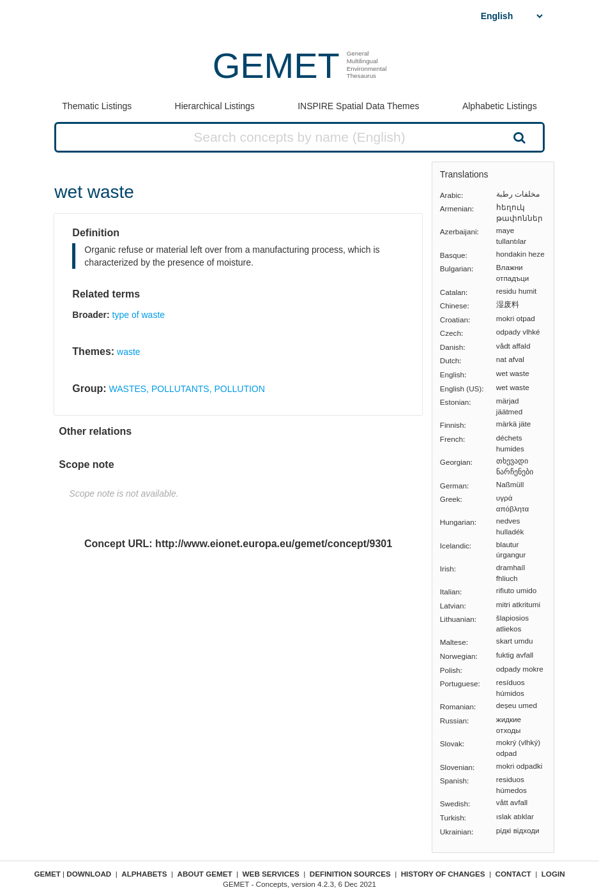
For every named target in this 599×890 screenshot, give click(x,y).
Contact (513, 874)
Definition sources (350, 874)
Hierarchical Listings (215, 106)
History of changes (443, 874)
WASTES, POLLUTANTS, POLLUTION (187, 389)
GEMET (276, 65)
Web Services (271, 874)
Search (518, 137)
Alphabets (144, 874)
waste (128, 352)
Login (553, 874)
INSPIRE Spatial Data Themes (358, 106)
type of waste (138, 315)
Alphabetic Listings (499, 106)
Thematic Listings (97, 106)
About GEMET (205, 874)
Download (88, 874)
